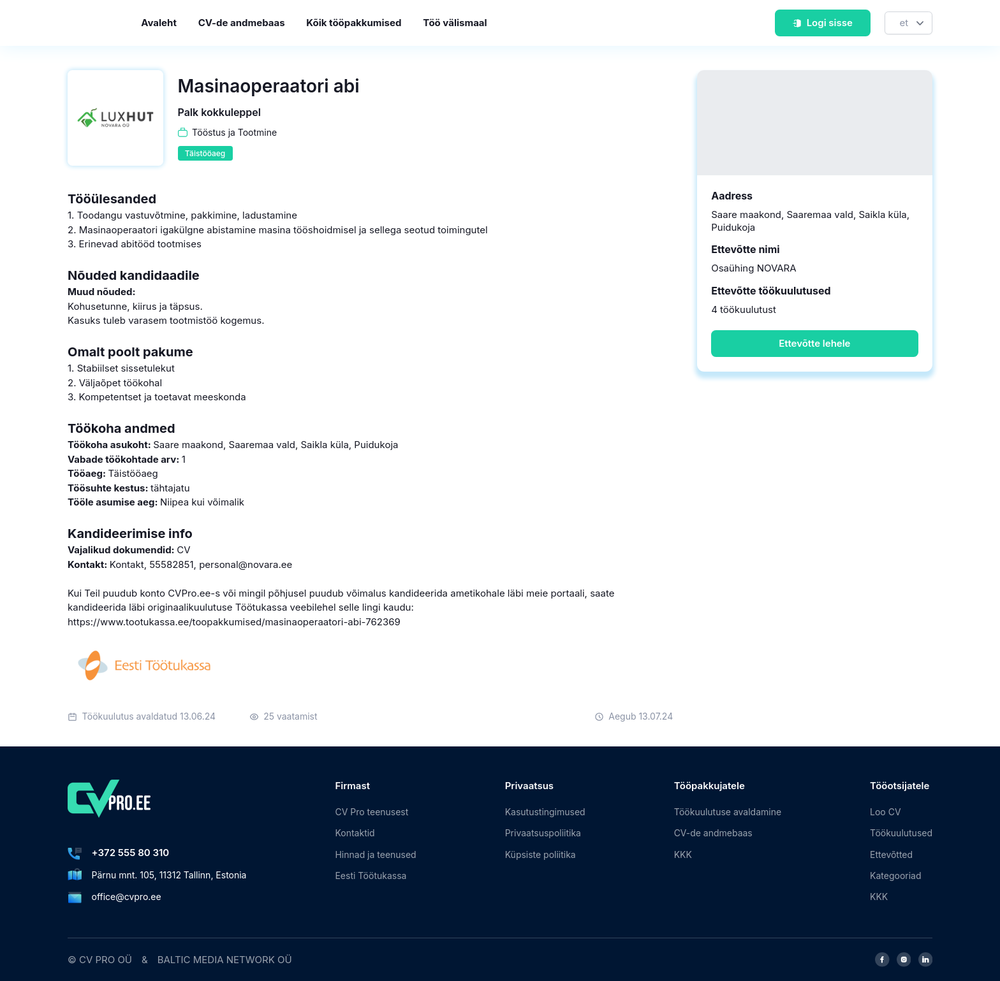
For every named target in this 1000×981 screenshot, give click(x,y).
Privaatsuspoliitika (543, 832)
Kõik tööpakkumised (353, 23)
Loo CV (885, 811)
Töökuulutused (901, 832)
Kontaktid (354, 832)
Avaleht (159, 23)
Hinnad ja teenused (375, 854)
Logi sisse (822, 23)
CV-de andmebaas (241, 23)
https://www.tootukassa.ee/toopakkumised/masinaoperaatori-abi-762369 (234, 622)
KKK (683, 854)
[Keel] (908, 23)
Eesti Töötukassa (370, 875)
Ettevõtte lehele (814, 343)
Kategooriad (895, 875)
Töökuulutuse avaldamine (727, 811)
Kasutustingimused (545, 811)
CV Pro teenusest (371, 811)
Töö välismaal (455, 23)
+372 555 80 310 (131, 853)
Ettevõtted (891, 854)
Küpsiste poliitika (540, 854)
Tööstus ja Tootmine (234, 132)
